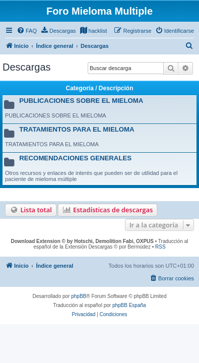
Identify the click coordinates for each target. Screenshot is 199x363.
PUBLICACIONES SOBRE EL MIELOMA (81, 100)
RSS (160, 247)
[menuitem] (27, 31)
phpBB (78, 296)
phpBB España (129, 305)
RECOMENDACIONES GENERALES (75, 158)
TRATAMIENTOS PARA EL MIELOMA (76, 129)
